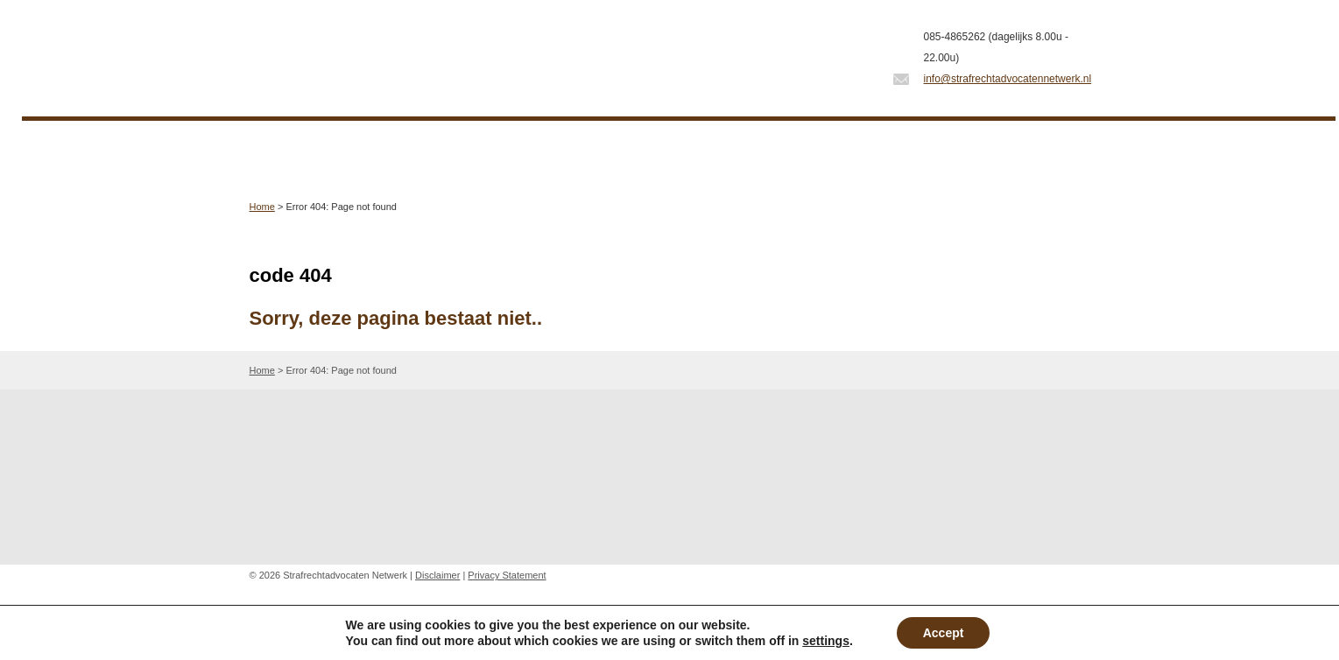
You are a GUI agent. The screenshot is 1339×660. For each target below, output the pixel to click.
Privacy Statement (507, 575)
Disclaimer (437, 575)
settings (825, 641)
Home (262, 206)
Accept (943, 633)
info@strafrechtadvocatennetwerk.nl (1008, 79)
